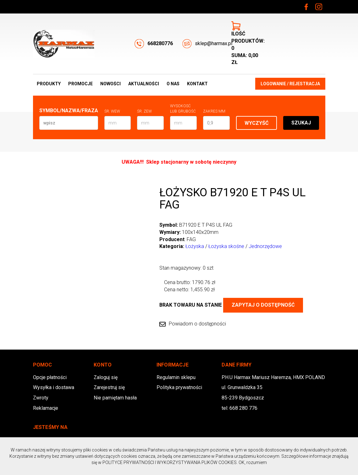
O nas (173, 83)
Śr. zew (144, 111)
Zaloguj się (106, 377)
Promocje (80, 83)
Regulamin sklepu (176, 377)
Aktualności (143, 83)
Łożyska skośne (226, 246)
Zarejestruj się (109, 387)
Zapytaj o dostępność (263, 305)
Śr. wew (112, 111)
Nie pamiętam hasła (115, 398)
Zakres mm (214, 111)
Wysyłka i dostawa (53, 387)
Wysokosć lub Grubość (183, 108)
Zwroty (40, 398)
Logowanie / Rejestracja (290, 83)
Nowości (110, 83)
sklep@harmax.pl (207, 43)
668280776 (154, 44)
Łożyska (194, 246)
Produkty (49, 83)
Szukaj (301, 123)
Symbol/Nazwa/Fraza (68, 110)
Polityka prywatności (179, 387)
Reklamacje (45, 408)
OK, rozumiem (253, 462)
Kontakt (197, 83)
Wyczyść (256, 123)
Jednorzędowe (265, 246)
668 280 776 (243, 408)
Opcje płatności (50, 377)
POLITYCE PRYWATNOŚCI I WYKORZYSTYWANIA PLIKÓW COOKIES (169, 462)
